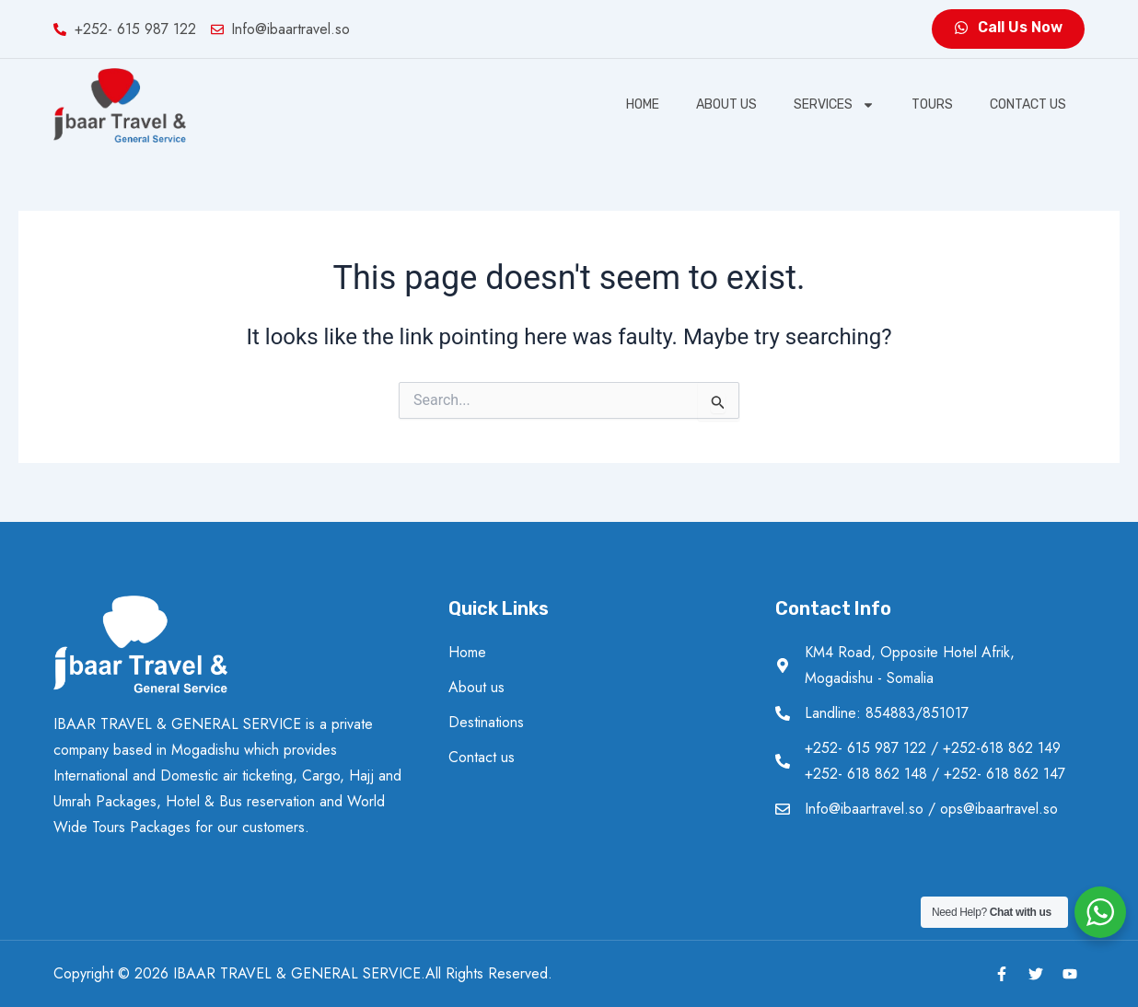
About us (726, 104)
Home (642, 104)
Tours (932, 104)
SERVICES (834, 105)
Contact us (1028, 104)
